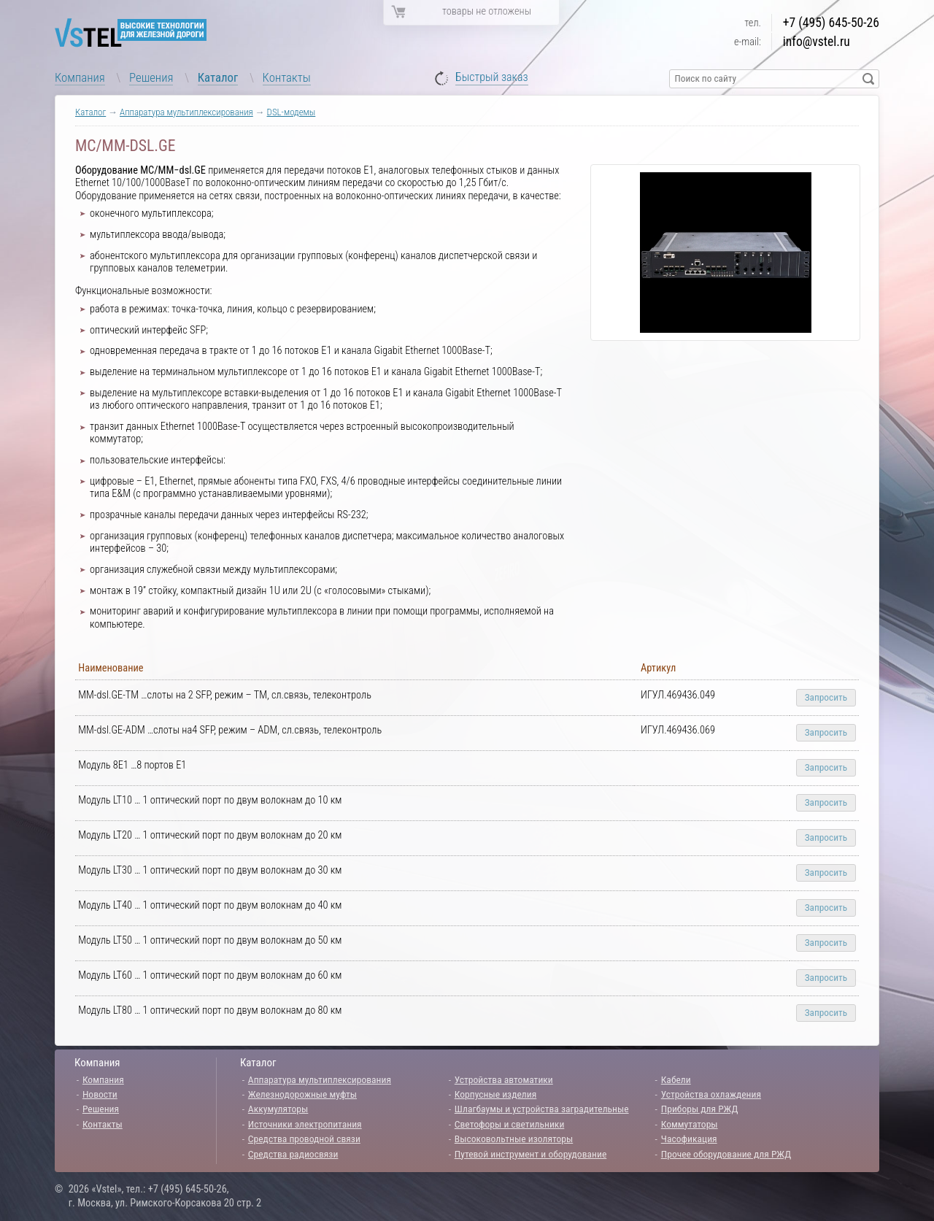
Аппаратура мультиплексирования (186, 112)
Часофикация (689, 1138)
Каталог (218, 77)
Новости (99, 1094)
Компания (80, 77)
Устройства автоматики (504, 1079)
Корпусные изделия (495, 1094)
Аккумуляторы (278, 1108)
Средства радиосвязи (293, 1154)
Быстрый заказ (491, 78)
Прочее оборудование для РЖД (726, 1154)
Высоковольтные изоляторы (514, 1138)
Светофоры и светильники (510, 1124)
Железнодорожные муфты (302, 1094)
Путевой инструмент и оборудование (530, 1154)
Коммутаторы (689, 1124)
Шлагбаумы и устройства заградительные (542, 1108)
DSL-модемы (291, 112)
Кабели (676, 1079)
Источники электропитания (305, 1124)
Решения (151, 77)
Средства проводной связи (304, 1138)
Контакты (287, 77)
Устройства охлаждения (711, 1094)
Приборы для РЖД (699, 1108)
